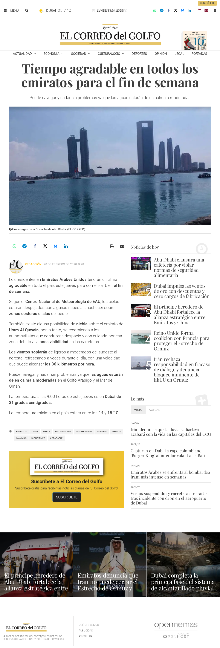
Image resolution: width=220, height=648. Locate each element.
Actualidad (23, 54)
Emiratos (21, 431)
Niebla (46, 431)
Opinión (161, 54)
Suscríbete (207, 3)
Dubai (35, 431)
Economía (51, 54)
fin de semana (63, 431)
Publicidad (86, 630)
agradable (56, 438)
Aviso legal (86, 636)
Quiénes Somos (89, 625)
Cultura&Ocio (109, 54)
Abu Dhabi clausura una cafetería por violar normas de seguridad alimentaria (179, 267)
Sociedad (79, 54)
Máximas (21, 438)
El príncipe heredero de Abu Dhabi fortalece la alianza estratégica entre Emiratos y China (179, 314)
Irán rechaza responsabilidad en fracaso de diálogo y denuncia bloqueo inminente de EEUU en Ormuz (182, 369)
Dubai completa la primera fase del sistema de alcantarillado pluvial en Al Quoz (183, 584)
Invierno (102, 431)
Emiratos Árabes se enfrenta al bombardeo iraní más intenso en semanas (170, 474)
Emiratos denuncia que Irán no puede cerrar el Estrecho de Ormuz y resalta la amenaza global (108, 588)
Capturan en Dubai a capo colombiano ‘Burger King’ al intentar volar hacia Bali (167, 453)
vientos (116, 431)
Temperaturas (84, 431)
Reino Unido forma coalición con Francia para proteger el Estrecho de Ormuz (181, 341)
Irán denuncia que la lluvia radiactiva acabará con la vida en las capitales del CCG (170, 431)
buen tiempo (38, 438)
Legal (179, 54)
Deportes (139, 54)
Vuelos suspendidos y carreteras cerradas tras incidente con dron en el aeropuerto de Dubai (171, 498)
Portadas (199, 54)
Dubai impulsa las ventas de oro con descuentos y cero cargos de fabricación (181, 291)
